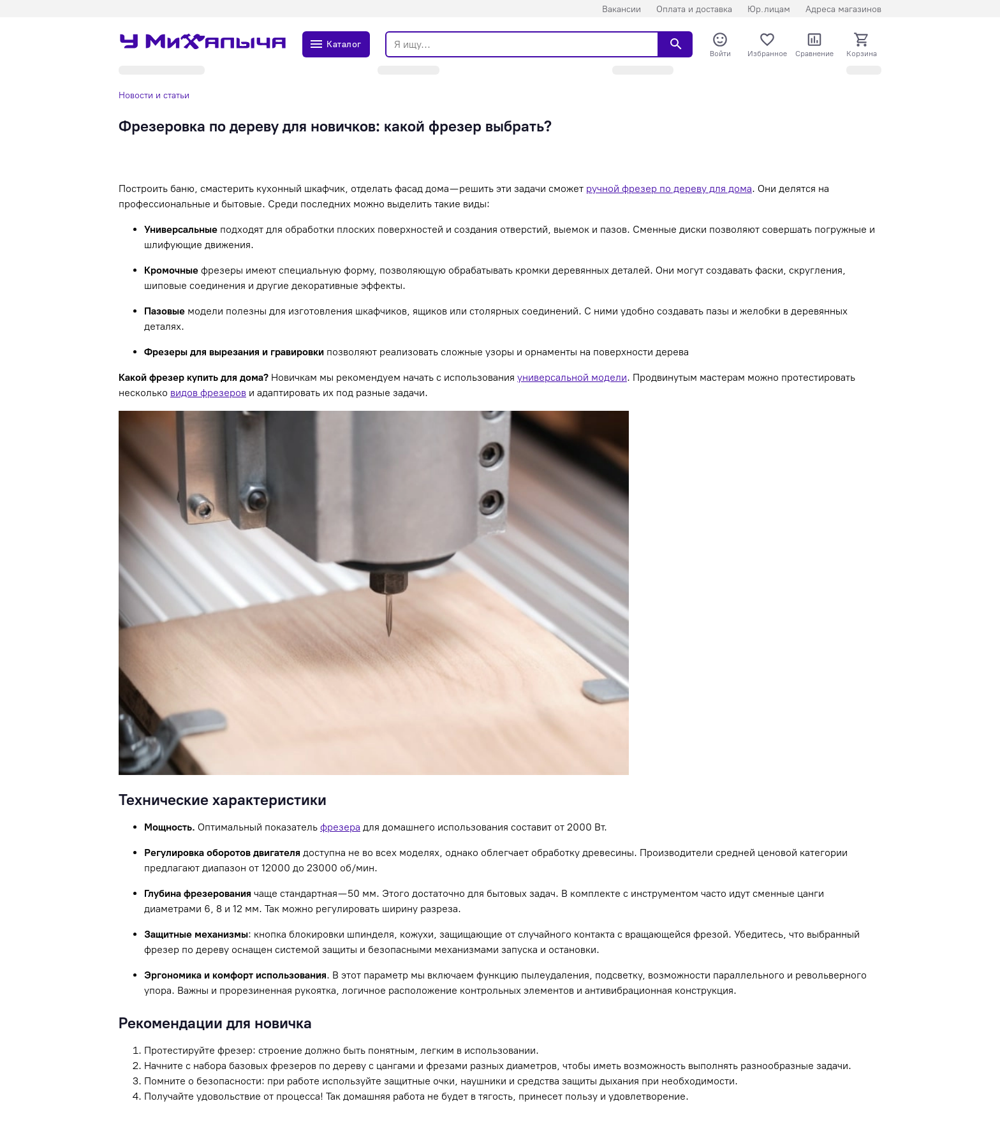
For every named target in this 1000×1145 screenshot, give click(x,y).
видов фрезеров (208, 393)
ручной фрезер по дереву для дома (669, 188)
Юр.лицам (768, 9)
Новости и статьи (154, 95)
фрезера (340, 827)
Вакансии (621, 9)
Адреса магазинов (843, 9)
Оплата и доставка (694, 9)
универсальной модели (572, 377)
